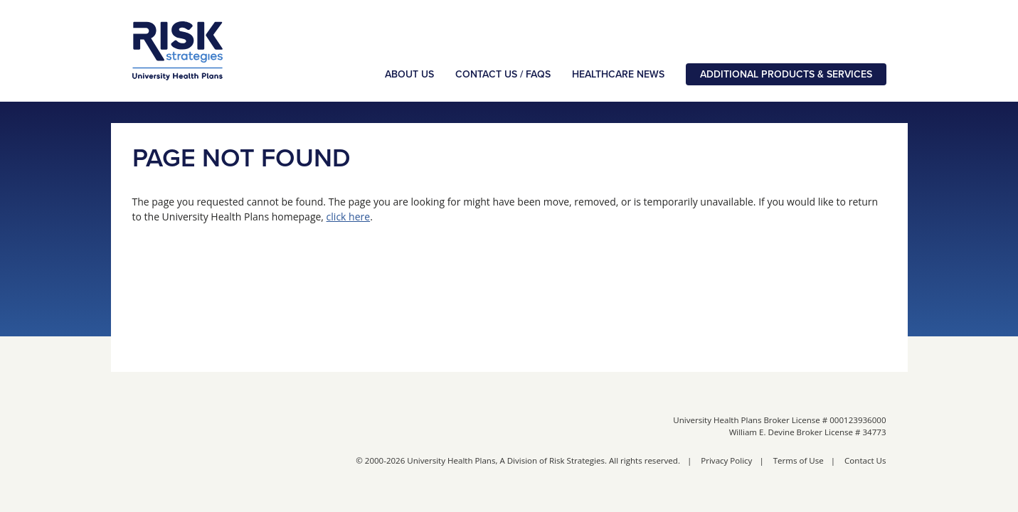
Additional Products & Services (786, 74)
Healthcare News (618, 74)
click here (349, 216)
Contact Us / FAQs (503, 74)
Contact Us (865, 460)
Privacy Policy (726, 460)
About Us (409, 74)
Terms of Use (798, 460)
